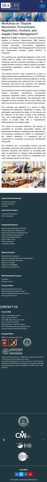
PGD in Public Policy (8, 239)
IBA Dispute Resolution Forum (12, 289)
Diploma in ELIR (9, 265)
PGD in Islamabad (8, 241)
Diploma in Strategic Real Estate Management (17, 258)
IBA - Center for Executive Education (11, 6)
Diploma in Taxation (8, 262)
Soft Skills (5, 279)
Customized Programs (9, 214)
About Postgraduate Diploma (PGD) (14, 228)
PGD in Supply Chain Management (13, 230)
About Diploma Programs (10, 256)
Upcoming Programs (9, 202)
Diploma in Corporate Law (10, 267)
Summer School (7, 281)
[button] (4, 440)
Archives (5, 206)
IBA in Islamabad (7, 216)
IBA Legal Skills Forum (9, 295)
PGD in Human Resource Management (15, 233)
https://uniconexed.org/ (10, 357)
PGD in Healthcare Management (12, 235)
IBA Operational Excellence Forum (13, 291)
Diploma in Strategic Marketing (12, 260)
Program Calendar (8, 204)
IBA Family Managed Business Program (15, 293)
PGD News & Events (8, 244)
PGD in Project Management (11, 237)
